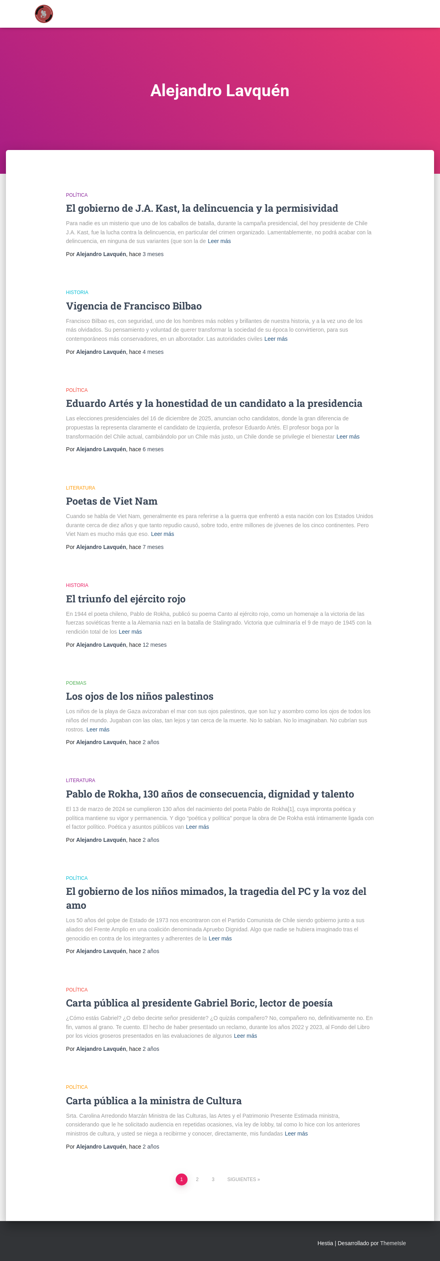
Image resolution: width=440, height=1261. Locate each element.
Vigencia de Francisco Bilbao (134, 305)
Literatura (80, 488)
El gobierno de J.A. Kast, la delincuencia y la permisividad (202, 208)
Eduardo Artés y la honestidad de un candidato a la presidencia (214, 403)
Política (77, 195)
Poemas (76, 683)
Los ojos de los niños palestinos (140, 696)
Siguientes (241, 1179)
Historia (77, 292)
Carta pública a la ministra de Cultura (154, 1100)
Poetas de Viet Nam (111, 500)
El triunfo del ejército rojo (126, 598)
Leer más (219, 241)
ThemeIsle (393, 1243)
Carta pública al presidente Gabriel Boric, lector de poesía (199, 1002)
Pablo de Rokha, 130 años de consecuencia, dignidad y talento (210, 793)
